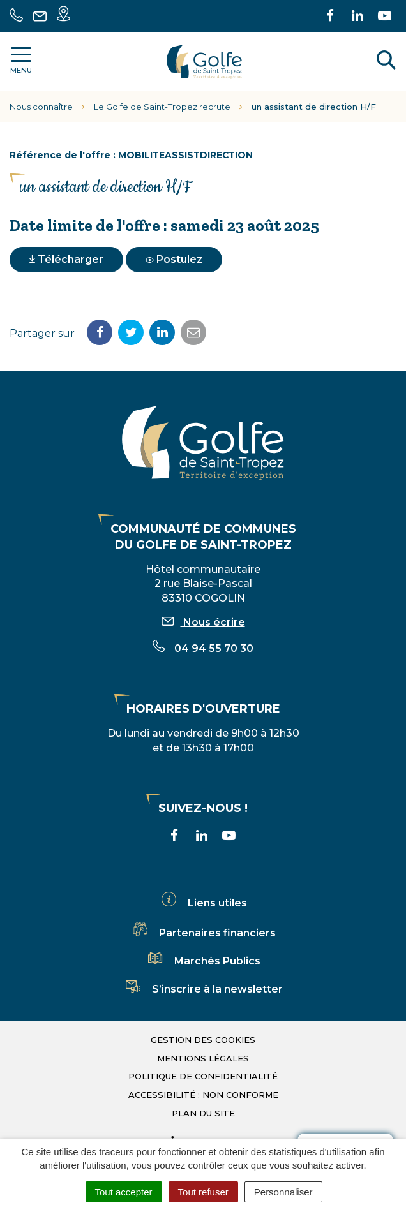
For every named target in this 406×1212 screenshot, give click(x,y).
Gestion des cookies (203, 1040)
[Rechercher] (386, 62)
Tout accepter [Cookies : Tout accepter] (124, 1191)
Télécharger (66, 259)
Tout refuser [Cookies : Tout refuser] (203, 1191)
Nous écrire (203, 622)
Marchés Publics (203, 961)
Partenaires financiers (203, 933)
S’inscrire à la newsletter (203, 989)
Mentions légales (203, 1058)
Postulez (174, 259)
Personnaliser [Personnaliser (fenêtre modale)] (283, 1191)
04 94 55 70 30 (203, 648)
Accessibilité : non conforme (203, 1095)
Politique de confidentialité (203, 1076)
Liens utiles (203, 903)
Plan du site (203, 1113)
